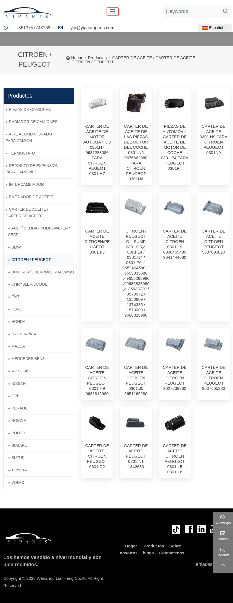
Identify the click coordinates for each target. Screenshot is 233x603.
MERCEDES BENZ (28, 358)
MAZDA (18, 346)
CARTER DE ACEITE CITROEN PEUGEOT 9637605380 (213, 378)
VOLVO (17, 482)
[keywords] (191, 11)
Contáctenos (171, 552)
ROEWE (18, 420)
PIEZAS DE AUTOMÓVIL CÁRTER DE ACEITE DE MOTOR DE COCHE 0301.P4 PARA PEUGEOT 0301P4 (175, 147)
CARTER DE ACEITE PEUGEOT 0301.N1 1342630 (136, 456)
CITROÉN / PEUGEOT (31, 259)
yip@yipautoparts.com (93, 27)
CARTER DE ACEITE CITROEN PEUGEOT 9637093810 (213, 241)
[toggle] (113, 11)
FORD (16, 309)
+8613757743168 (33, 27)
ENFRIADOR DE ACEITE (31, 197)
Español (212, 27)
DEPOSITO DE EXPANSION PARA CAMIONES (32, 168)
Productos (154, 546)
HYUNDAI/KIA (23, 334)
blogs (148, 552)
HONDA (18, 321)
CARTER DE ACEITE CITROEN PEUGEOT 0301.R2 (97, 456)
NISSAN (18, 383)
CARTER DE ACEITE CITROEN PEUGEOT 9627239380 (175, 378)
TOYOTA (19, 470)
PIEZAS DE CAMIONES (30, 109)
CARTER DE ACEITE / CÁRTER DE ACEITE (27, 212)
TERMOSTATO (22, 153)
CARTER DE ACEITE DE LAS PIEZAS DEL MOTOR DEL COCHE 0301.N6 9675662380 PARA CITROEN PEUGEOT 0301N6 (136, 152)
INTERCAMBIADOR (26, 184)
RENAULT (20, 408)
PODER (18, 433)
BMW (16, 247)
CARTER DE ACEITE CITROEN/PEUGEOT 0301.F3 (97, 241)
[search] (225, 11)
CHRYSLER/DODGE (29, 284)
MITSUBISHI (22, 371)
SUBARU (19, 445)
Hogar (131, 546)
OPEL (16, 396)
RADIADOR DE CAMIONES (33, 121)
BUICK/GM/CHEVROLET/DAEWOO (42, 272)
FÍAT (15, 296)
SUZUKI (18, 457)
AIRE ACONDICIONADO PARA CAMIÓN (29, 137)
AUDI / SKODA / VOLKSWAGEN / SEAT (39, 231)
